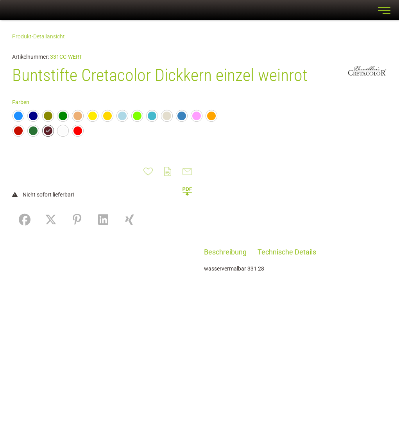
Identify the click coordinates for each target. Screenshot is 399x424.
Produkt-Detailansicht (38, 36)
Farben (20, 102)
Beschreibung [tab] (225, 252)
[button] (187, 191)
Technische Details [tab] (287, 252)
